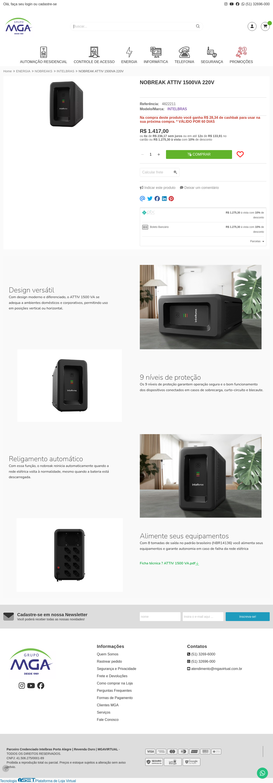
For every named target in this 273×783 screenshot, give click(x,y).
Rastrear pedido (109, 661)
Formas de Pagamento (115, 698)
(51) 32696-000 (256, 4)
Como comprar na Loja (115, 683)
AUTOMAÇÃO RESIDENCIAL (43, 55)
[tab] (203, 215)
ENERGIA (129, 55)
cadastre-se (47, 4)
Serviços (103, 712)
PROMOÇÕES (241, 55)
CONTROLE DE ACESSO (94, 55)
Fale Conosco (108, 720)
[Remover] (142, 154)
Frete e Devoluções (112, 676)
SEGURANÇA (212, 55)
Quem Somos (107, 654)
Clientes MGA (108, 705)
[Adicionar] (158, 154)
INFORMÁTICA (156, 55)
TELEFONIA (184, 55)
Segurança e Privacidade (116, 669)
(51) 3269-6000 (201, 654)
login (29, 4)
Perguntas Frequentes (114, 690)
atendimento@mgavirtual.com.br (214, 669)
